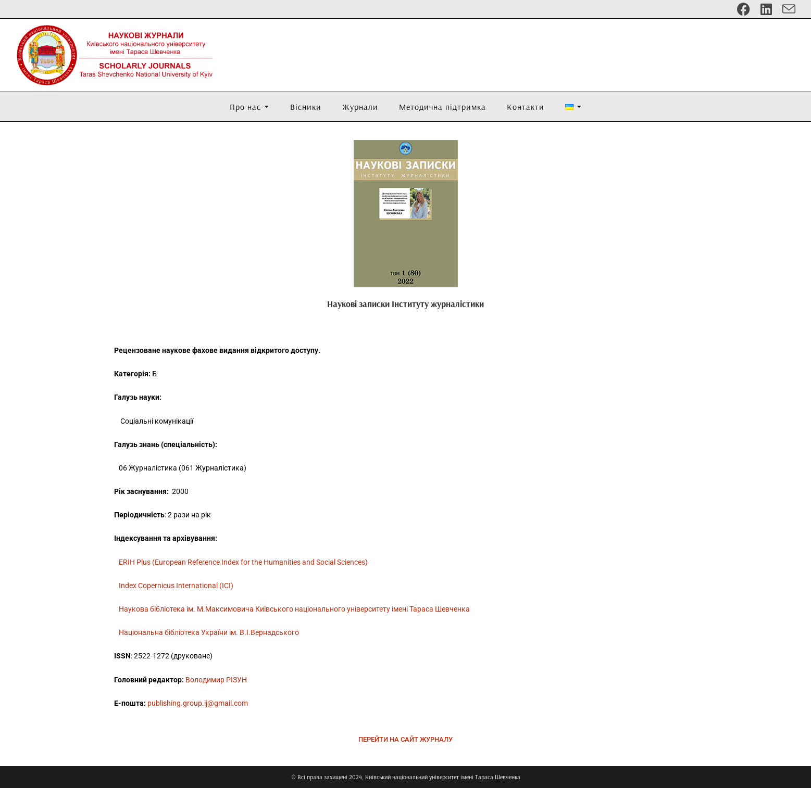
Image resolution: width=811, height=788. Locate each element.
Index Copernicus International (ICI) (176, 585)
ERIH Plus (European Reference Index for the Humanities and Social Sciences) (243, 562)
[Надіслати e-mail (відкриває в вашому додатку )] (786, 9)
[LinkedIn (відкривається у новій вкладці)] (766, 9)
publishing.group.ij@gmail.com (197, 703)
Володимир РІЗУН (216, 680)
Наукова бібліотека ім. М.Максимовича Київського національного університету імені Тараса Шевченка (294, 609)
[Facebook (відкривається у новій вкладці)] (743, 9)
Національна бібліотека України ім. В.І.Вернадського (209, 632)
